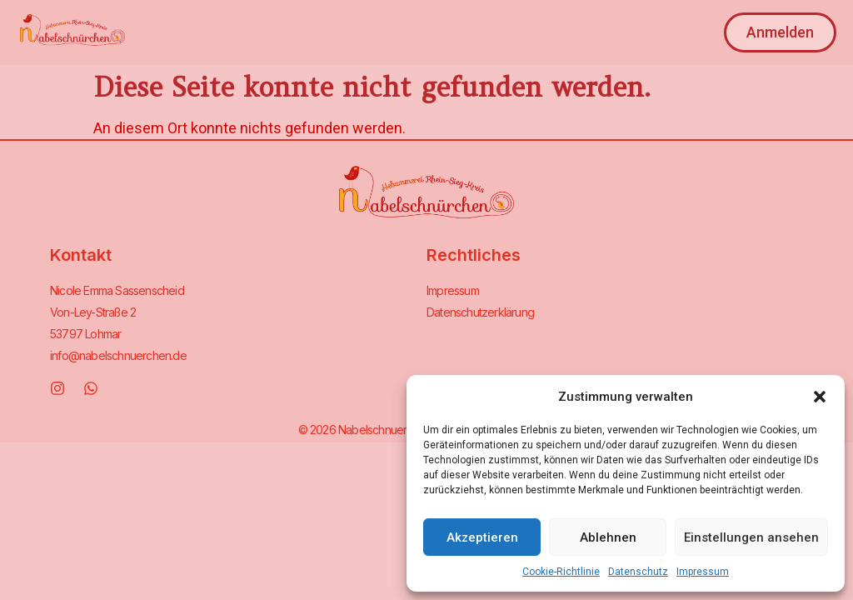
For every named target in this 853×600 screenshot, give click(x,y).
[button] (819, 396)
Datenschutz (638, 572)
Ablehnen (608, 537)
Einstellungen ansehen (751, 537)
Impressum (702, 572)
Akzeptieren (482, 537)
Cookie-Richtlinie (561, 572)
